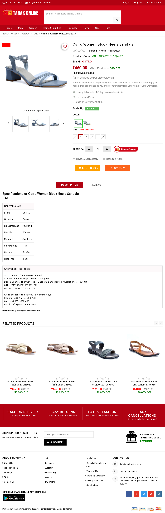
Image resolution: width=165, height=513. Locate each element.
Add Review (114, 50)
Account (49, 468)
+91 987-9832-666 (13, 2)
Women (33, 28)
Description (69, 185)
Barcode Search (64, 509)
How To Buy (50, 473)
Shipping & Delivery (96, 476)
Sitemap (8, 473)
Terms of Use (93, 471)
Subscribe (56, 443)
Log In (126, 2)
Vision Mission (11, 468)
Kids (108, 28)
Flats (35, 34)
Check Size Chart (86, 129)
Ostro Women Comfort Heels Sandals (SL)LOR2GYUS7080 (104, 383)
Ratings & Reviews (97, 50)
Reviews (96, 185)
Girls (97, 28)
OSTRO (87, 61)
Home (9, 28)
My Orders (50, 482)
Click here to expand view (36, 110)
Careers (48, 477)
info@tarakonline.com (39, 2)
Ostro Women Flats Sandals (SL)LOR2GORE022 (21, 383)
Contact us (120, 458)
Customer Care (153, 2)
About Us (8, 463)
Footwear (25, 34)
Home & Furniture (52, 28)
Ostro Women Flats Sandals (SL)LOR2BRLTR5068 (144, 383)
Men (20, 28)
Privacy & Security (95, 481)
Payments (49, 463)
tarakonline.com (21, 509)
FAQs (6, 477)
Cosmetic (72, 28)
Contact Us (9, 482)
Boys (86, 28)
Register (137, 2)
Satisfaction (92, 485)
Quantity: (78, 149)
